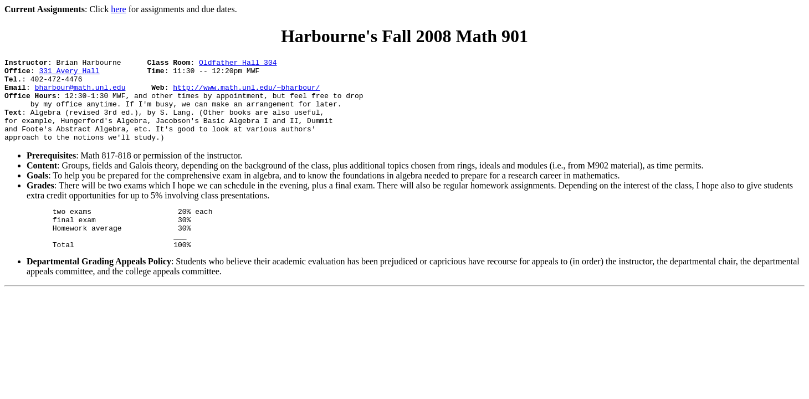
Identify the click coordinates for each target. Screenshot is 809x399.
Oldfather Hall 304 (238, 64)
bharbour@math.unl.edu (80, 94)
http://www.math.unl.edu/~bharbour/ (246, 94)
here (118, 9)
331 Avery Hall (69, 74)
